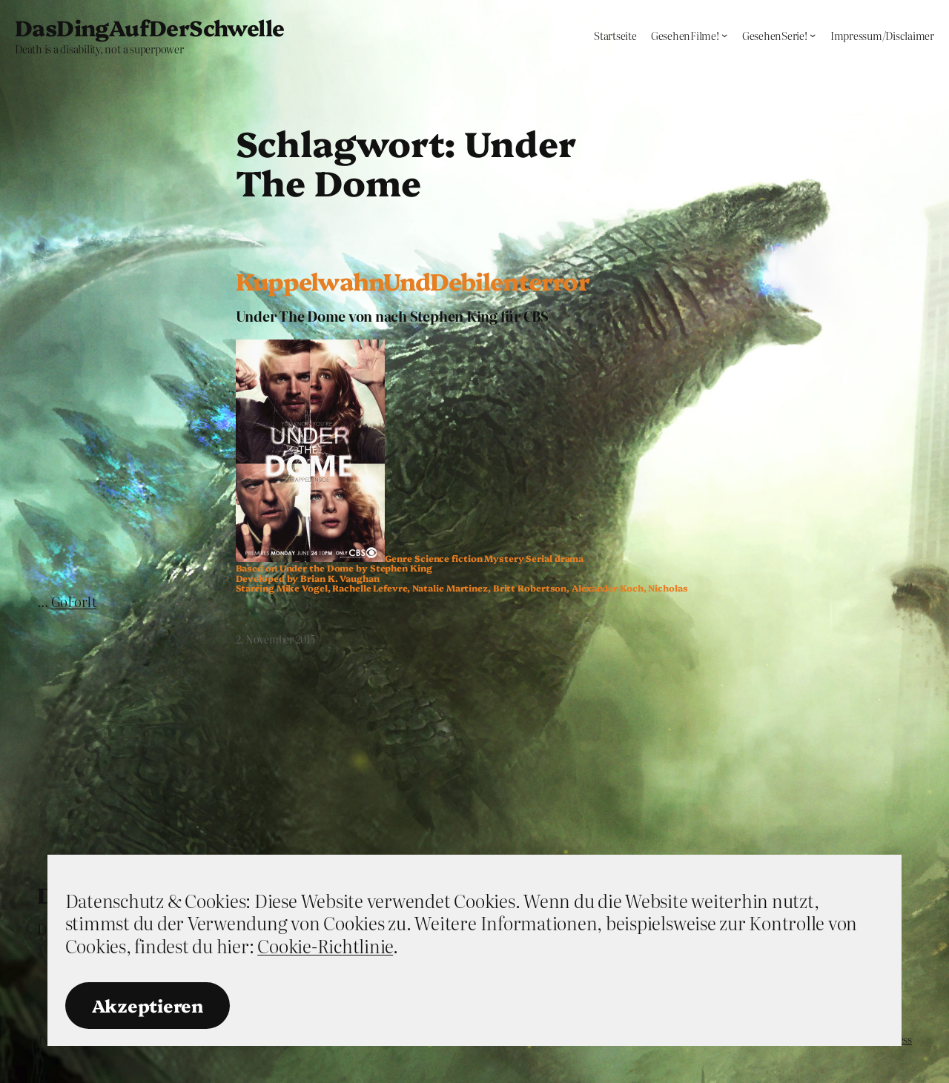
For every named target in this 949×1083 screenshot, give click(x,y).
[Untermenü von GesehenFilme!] (724, 35)
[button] (310, 451)
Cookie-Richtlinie (325, 945)
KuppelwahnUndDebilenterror (412, 281)
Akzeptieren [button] (147, 1005)
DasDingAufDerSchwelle (149, 27)
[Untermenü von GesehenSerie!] (813, 35)
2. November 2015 (275, 639)
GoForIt (73, 602)
